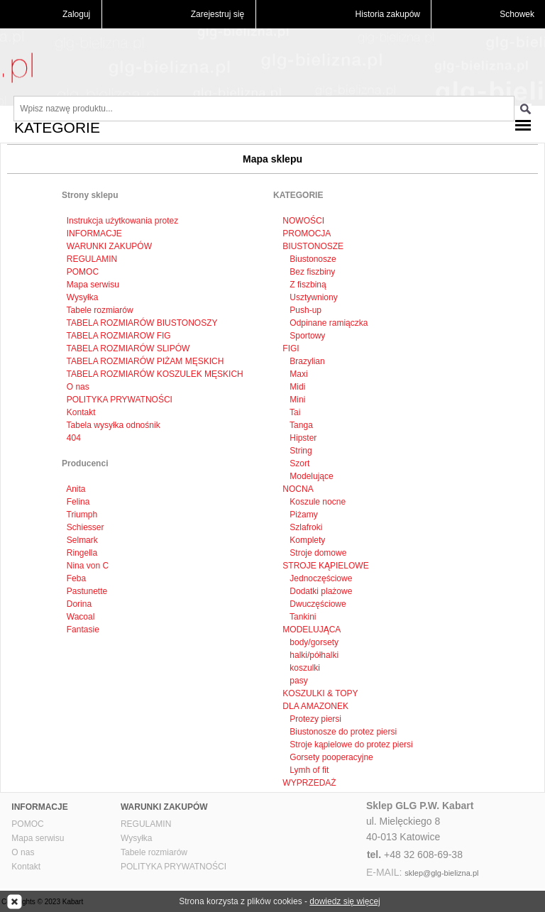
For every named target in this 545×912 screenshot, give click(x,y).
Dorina (79, 604)
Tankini (301, 617)
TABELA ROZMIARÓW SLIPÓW (128, 348)
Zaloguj (76, 14)
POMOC (83, 272)
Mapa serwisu (93, 285)
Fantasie (83, 629)
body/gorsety (312, 642)
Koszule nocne (316, 502)
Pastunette (87, 591)
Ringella (82, 553)
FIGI (290, 348)
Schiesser (85, 527)
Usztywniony (312, 297)
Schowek (517, 14)
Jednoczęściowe (319, 578)
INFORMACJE (94, 233)
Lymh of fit (308, 770)
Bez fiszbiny (311, 272)
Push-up (304, 310)
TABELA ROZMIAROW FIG (119, 336)
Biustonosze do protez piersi (342, 732)
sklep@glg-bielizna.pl (441, 873)
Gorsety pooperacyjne (330, 757)
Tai (293, 412)
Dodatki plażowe (319, 591)
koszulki (303, 668)
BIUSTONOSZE (312, 246)
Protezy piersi (314, 719)
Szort (298, 463)
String (299, 451)
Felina (78, 502)
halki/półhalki (312, 655)
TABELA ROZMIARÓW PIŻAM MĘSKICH (145, 361)
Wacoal (81, 617)
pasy (297, 681)
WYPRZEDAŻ (309, 783)
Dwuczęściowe (316, 604)
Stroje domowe (316, 553)
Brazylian (306, 361)
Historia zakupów (388, 14)
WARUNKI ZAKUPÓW (109, 246)
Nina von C (88, 566)
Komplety (306, 540)
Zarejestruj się (217, 14)
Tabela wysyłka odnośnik (113, 425)
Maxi (297, 374)
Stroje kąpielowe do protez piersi (350, 744)
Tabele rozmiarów (100, 310)
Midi (296, 387)
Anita (75, 489)
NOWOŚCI (303, 221)
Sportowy (306, 336)
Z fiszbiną (306, 285)
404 (74, 438)
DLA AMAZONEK (315, 706)
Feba (76, 578)
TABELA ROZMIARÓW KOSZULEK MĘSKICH (155, 374)
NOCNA (297, 489)
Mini (296, 400)
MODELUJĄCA (311, 629)
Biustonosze (311, 259)
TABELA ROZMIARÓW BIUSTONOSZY (142, 323)
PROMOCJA (306, 233)
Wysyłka (83, 297)
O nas (78, 387)
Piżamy (302, 515)
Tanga (300, 425)
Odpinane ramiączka (327, 323)
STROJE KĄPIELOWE (325, 566)
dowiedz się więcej (344, 901)
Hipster (301, 438)
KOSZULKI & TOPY (320, 693)
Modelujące (310, 476)
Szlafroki (304, 527)
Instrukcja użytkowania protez (122, 221)
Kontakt (81, 412)
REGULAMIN (92, 259)
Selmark (82, 540)
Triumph (82, 515)
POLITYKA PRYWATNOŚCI (119, 400)
